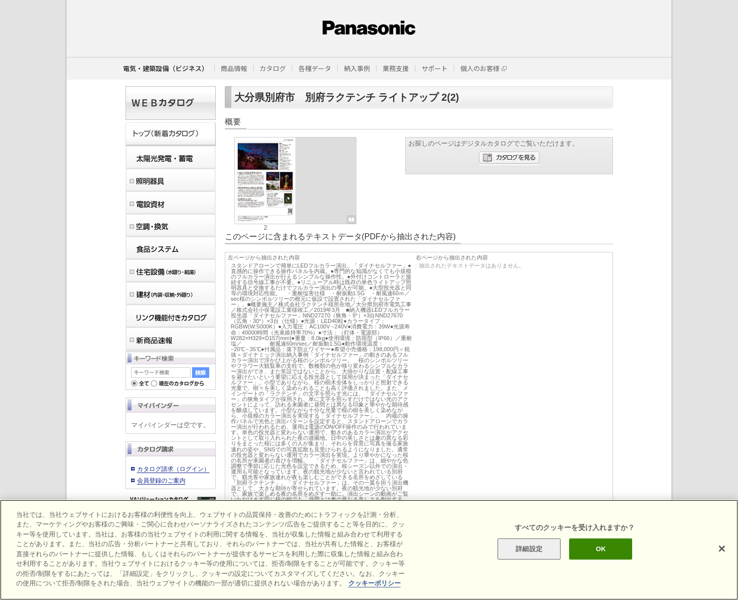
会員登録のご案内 (161, 480)
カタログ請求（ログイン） (173, 469)
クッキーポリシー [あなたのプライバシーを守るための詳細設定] (374, 583)
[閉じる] (722, 549)
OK (601, 549)
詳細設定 (529, 549)
